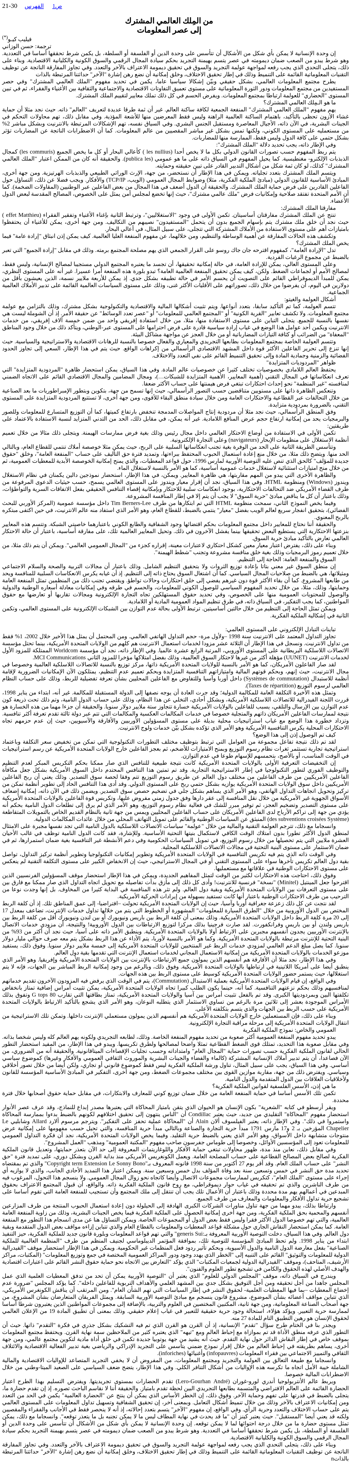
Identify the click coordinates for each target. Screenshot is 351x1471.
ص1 (57, 6)
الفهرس (34, 6)
